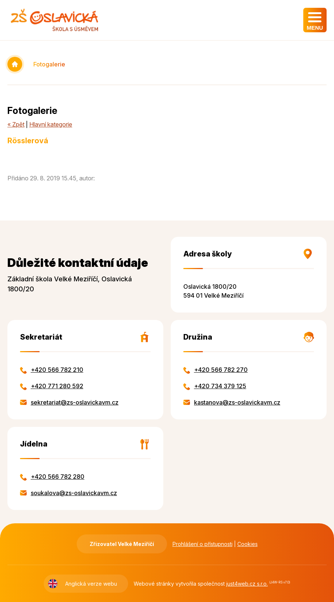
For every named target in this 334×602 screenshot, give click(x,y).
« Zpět (15, 124)
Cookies (247, 544)
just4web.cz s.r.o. (247, 583)
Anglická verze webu (91, 583)
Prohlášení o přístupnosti (203, 544)
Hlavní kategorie (50, 124)
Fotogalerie (49, 64)
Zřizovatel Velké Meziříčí (122, 544)
